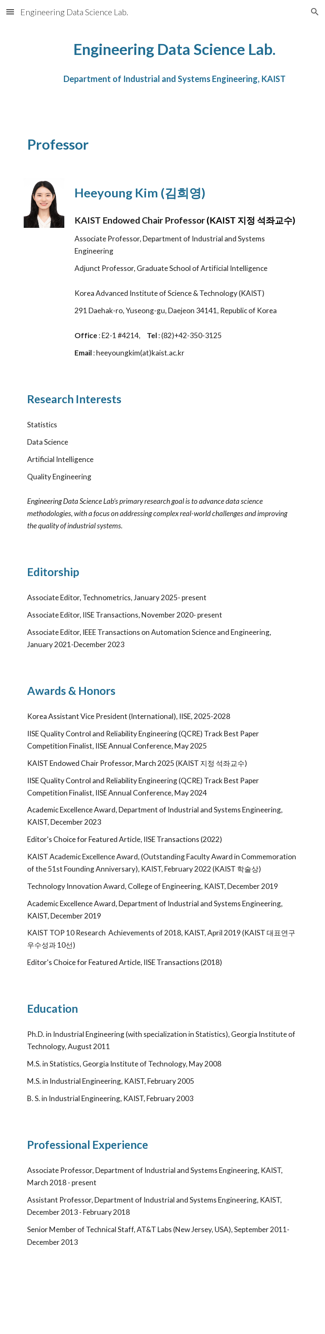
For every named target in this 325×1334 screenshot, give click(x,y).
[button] (10, 11)
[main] (174, 66)
